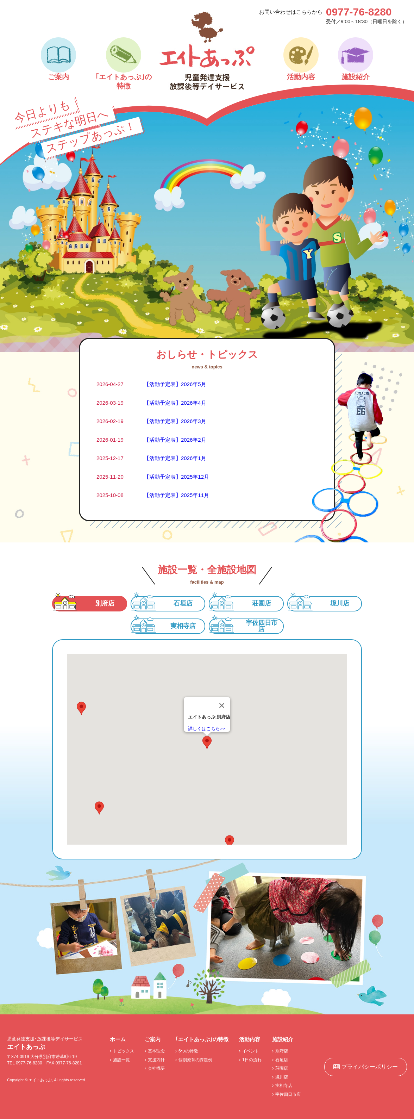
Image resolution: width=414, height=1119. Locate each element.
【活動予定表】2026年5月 (175, 384)
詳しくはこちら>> (206, 728)
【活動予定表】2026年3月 (175, 421)
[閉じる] (221, 705)
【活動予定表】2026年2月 (175, 440)
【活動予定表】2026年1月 (175, 458)
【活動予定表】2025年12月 (176, 477)
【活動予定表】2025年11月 (176, 495)
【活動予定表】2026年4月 (175, 403)
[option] (207, 222)
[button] (207, 742)
